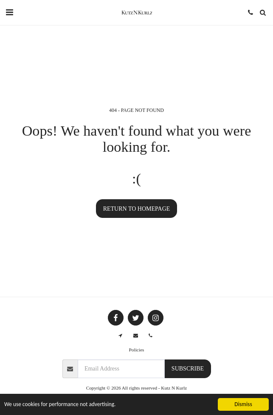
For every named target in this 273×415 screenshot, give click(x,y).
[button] (9, 12)
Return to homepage (136, 209)
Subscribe (188, 368)
